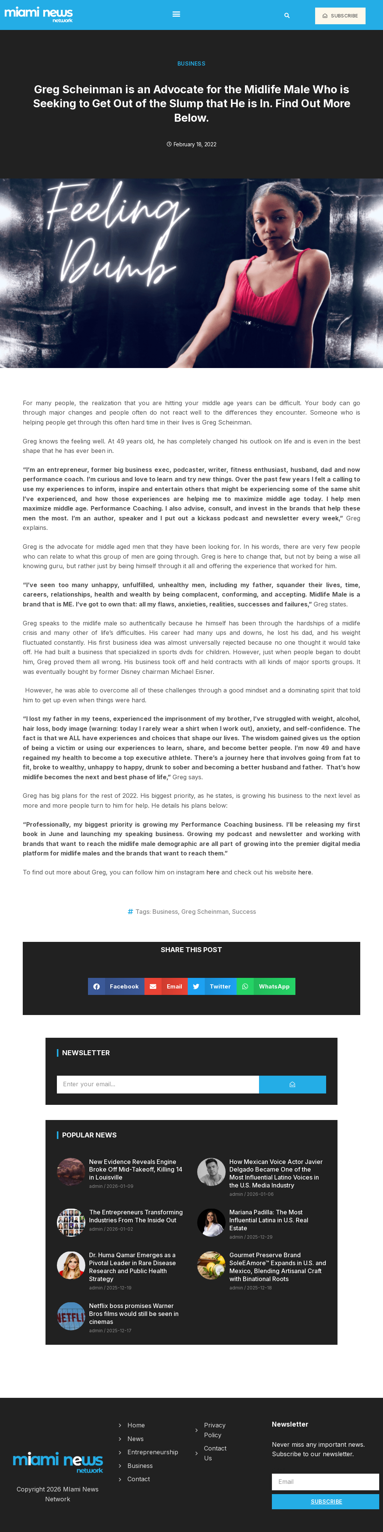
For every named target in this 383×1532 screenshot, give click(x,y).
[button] (176, 13)
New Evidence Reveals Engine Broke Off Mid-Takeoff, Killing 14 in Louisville (135, 1169)
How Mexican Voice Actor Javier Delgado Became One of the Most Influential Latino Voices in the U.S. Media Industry (276, 1173)
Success (244, 911)
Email (279, 1470)
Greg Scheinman (205, 911)
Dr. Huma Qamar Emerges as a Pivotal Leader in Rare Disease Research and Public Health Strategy (132, 1266)
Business (191, 63)
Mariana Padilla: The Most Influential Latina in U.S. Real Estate (268, 1220)
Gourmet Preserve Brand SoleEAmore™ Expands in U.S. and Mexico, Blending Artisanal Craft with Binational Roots (277, 1266)
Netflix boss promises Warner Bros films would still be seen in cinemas (134, 1313)
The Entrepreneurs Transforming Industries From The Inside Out (136, 1216)
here (213, 872)
